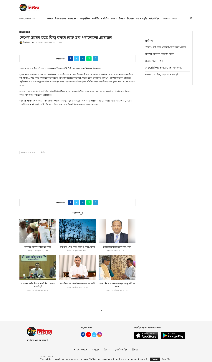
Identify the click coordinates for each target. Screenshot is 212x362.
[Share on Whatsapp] (89, 58)
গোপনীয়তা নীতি (121, 350)
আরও (174, 18)
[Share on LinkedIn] (82, 58)
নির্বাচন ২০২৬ (60, 18)
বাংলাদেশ (72, 18)
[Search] (191, 18)
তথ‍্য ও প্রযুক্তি (141, 18)
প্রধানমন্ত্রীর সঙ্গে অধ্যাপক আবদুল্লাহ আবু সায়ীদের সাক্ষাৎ (117, 285)
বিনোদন (130, 18)
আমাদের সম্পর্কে (80, 350)
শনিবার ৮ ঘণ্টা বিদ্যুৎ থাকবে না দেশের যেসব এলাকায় (165, 47)
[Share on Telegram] (95, 58)
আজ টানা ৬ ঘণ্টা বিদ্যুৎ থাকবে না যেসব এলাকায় (77, 247)
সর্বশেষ (50, 18)
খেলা (113, 18)
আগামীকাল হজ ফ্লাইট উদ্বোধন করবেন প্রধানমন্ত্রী (77, 283)
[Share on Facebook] (70, 58)
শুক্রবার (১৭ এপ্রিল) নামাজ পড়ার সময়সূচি (161, 74)
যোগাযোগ (96, 350)
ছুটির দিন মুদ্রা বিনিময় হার (154, 61)
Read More (167, 359)
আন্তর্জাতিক (85, 18)
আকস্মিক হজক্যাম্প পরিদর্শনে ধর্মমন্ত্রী (37, 247)
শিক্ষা (121, 18)
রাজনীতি (95, 18)
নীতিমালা (135, 350)
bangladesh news (28, 152)
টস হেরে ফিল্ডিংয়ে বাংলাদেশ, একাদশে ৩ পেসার (163, 67)
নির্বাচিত (43, 152)
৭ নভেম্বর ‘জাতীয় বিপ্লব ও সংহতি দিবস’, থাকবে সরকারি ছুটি (38, 285)
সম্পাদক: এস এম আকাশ (37, 340)
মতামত (165, 18)
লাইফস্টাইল (154, 18)
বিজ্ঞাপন (107, 350)
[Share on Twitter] (76, 58)
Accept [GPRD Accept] (155, 359)
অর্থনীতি (104, 18)
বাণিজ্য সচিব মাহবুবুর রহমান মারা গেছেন (117, 247)
